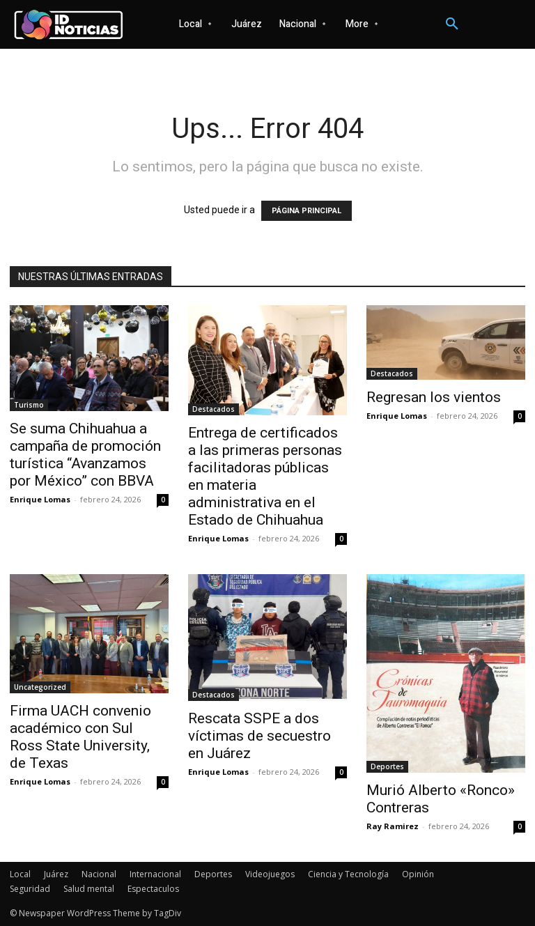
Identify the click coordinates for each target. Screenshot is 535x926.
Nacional (99, 874)
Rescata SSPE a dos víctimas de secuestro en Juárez (259, 736)
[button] (452, 24)
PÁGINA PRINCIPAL (306, 210)
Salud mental (88, 889)
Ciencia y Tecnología (348, 874)
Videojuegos (270, 874)
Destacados (213, 409)
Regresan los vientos (433, 397)
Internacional (155, 874)
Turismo (29, 405)
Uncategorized (40, 687)
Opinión (418, 874)
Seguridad (30, 889)
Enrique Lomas (40, 499)
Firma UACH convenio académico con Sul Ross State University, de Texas (80, 736)
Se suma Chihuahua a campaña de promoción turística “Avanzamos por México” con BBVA (85, 454)
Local (20, 874)
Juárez (56, 874)
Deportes (387, 766)
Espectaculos (153, 889)
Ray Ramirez (392, 826)
